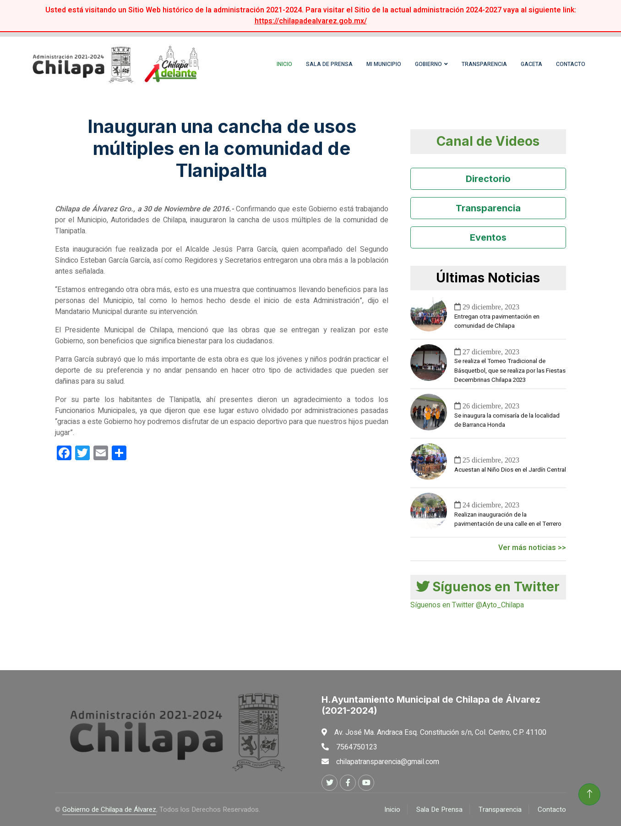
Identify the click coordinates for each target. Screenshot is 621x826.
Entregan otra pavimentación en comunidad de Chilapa (496, 321)
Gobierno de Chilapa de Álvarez (109, 809)
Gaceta (531, 64)
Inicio (284, 64)
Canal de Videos (487, 141)
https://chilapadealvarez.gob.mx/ (311, 21)
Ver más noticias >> (532, 547)
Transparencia (484, 64)
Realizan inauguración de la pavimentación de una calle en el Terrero (507, 519)
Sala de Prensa (329, 64)
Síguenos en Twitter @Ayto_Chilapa (467, 605)
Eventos (488, 237)
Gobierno (428, 64)
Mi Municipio (383, 64)
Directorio (488, 178)
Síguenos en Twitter (488, 587)
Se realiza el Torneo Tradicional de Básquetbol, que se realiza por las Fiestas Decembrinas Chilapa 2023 (510, 371)
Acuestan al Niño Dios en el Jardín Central (510, 469)
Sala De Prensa (439, 809)
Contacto (570, 64)
